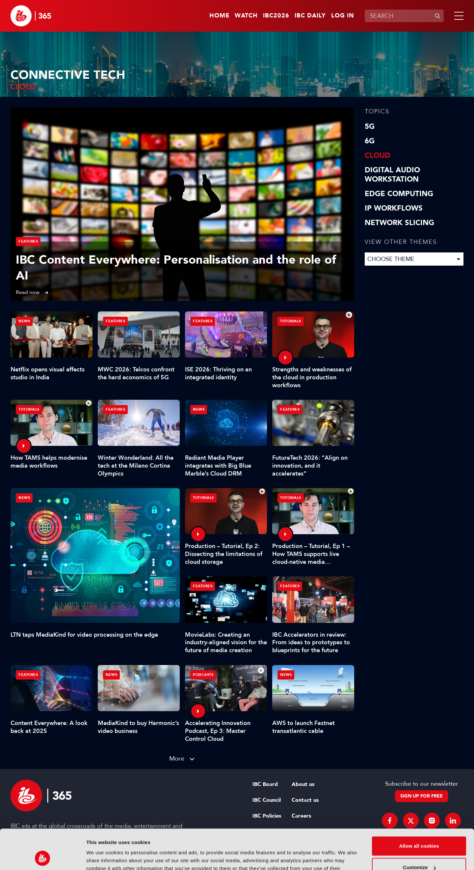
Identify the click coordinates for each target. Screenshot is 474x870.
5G (370, 126)
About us (303, 784)
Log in (342, 16)
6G (370, 141)
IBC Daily (310, 16)
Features (28, 241)
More (176, 758)
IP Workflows (394, 208)
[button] (457, 16)
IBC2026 (276, 16)
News (24, 497)
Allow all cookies (419, 808)
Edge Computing (399, 194)
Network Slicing (399, 223)
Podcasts (203, 674)
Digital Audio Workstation (392, 174)
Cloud (377, 155)
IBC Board (265, 784)
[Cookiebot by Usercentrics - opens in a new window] (42, 857)
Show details (101, 857)
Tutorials (290, 321)
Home (219, 16)
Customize (419, 830)
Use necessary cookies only (419, 852)
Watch (246, 16)
